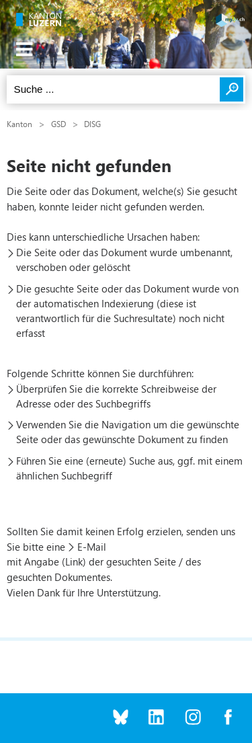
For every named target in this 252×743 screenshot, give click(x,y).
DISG (92, 123)
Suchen (231, 89)
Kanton (19, 123)
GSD (58, 123)
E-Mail (91, 546)
